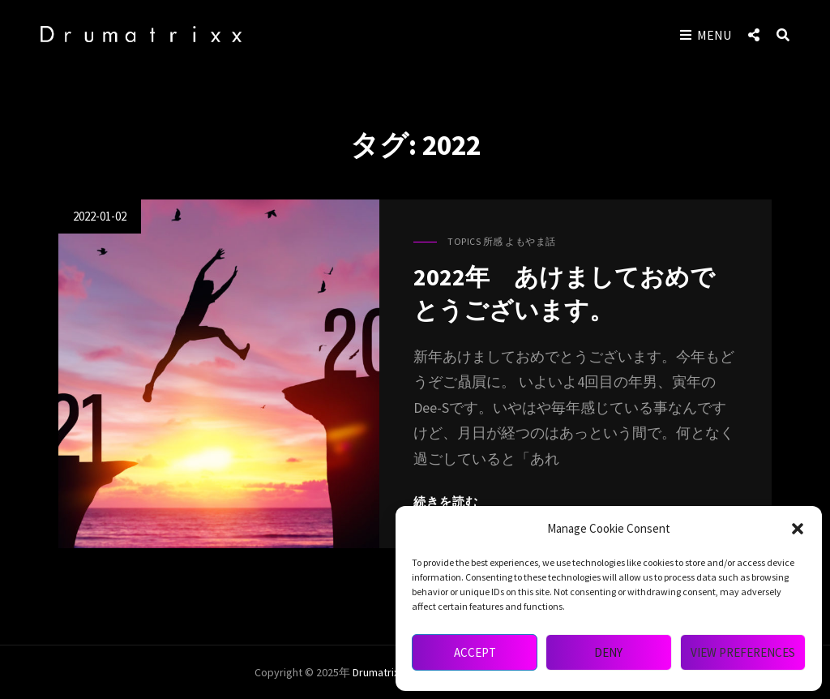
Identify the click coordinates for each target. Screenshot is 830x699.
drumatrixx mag (389, 672)
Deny (608, 652)
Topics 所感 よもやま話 (501, 241)
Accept (475, 652)
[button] (797, 529)
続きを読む (445, 501)
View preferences (743, 652)
